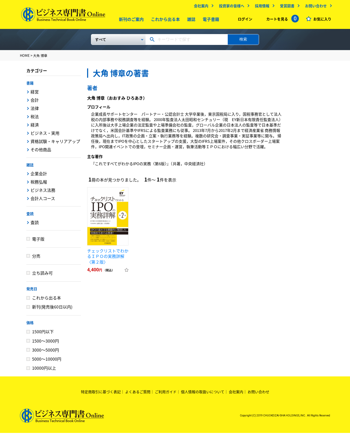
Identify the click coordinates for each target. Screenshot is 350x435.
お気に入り (321, 20)
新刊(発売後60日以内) (52, 309)
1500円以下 (43, 333)
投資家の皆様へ (230, 7)
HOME (25, 57)
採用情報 (261, 7)
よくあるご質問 (137, 393)
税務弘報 (39, 184)
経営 (35, 94)
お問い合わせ (314, 7)
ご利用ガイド (166, 393)
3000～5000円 (45, 352)
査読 (30, 215)
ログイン (244, 20)
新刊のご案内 (130, 20)
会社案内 (200, 7)
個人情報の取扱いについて (202, 393)
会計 (35, 102)
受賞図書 (286, 7)
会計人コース (43, 200)
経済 (35, 127)
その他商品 (41, 151)
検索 (243, 41)
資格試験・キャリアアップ (55, 143)
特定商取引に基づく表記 (101, 393)
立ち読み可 (42, 275)
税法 (35, 118)
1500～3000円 (45, 343)
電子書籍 (210, 20)
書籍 (30, 85)
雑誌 (190, 20)
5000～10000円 (46, 361)
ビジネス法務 (43, 192)
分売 (36, 258)
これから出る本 (164, 20)
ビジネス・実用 (45, 135)
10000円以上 (44, 370)
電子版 (38, 241)
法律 (35, 110)
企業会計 (39, 175)
